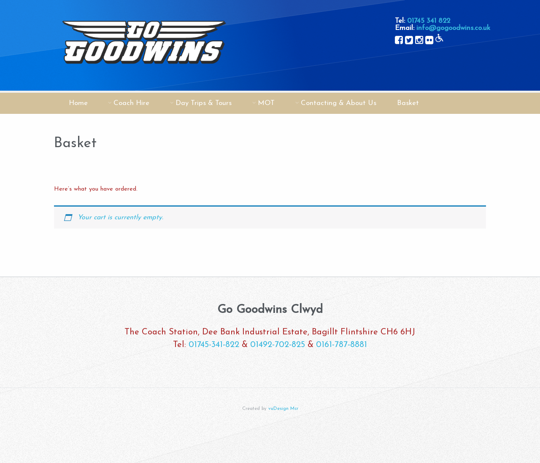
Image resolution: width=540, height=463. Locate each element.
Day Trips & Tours (204, 103)
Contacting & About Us (338, 103)
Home (78, 103)
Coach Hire (131, 103)
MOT (266, 103)
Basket (408, 103)
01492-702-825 (277, 345)
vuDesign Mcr (283, 408)
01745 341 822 (428, 20)
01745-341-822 (214, 345)
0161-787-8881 (341, 345)
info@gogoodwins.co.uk (453, 28)
